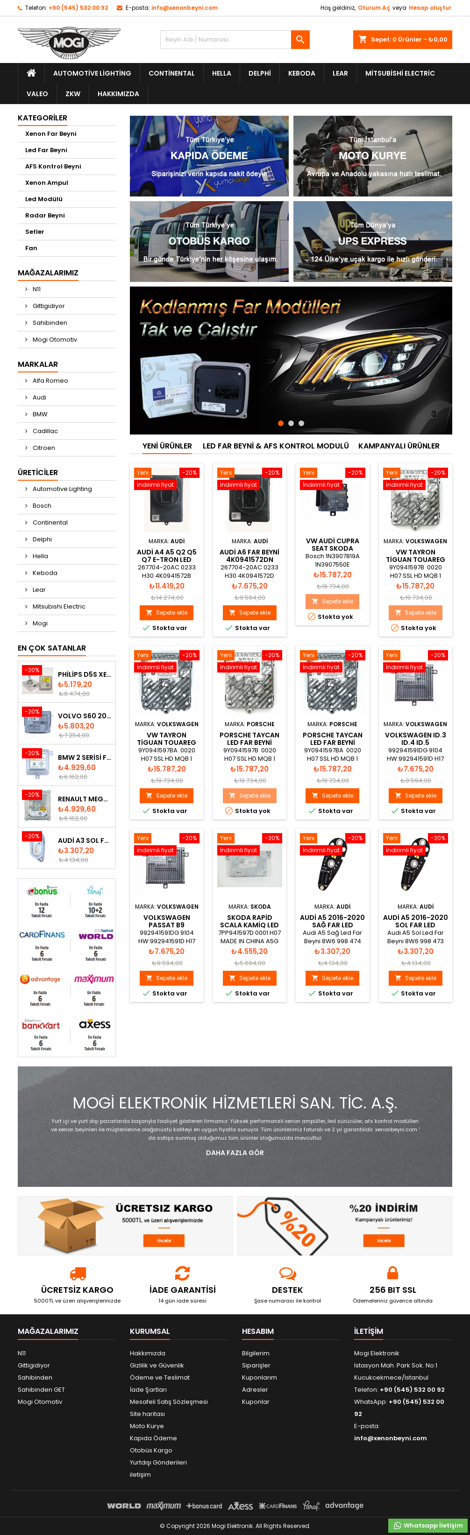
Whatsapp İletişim (428, 1525)
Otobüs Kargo (151, 1450)
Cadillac (44, 431)
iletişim (140, 1474)
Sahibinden (49, 322)
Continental (172, 73)
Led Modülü (44, 199)
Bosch (41, 505)
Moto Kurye (147, 1426)
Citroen (43, 447)
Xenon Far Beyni (51, 133)
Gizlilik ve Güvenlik (157, 1365)
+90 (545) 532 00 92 (78, 8)
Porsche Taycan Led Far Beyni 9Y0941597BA (333, 742)
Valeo (37, 93)
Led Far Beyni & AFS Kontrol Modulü (276, 446)
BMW (39, 414)
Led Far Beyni (46, 150)
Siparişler (256, 1365)
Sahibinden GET (41, 1389)
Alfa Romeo (49, 380)
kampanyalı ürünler (399, 446)
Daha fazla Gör (235, 1152)
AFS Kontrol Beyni (53, 166)
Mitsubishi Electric (400, 73)
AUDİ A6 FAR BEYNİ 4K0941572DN (249, 555)
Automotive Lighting (92, 73)
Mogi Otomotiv (54, 339)
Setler (34, 231)
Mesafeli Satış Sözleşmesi (169, 1401)
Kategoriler (42, 117)
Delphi (260, 73)
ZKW (72, 93)
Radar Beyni (45, 215)
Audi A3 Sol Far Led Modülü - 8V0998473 (85, 840)
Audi (38, 397)
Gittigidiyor (48, 305)
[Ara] (235, 39)
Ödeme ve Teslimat (160, 1377)
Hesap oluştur (430, 8)
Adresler (255, 1389)
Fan (31, 248)
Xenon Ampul (46, 182)
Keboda (301, 73)
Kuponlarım (259, 1377)
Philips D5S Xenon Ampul (85, 674)
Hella (221, 73)
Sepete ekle (166, 613)
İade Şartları (148, 1389)
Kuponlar (256, 1401)
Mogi (39, 623)
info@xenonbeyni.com (184, 8)
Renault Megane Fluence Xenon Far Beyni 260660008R (85, 799)
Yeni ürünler (167, 446)
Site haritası (147, 1413)
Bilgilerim (256, 1353)
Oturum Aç (374, 8)
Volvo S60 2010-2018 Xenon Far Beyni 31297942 (85, 716)
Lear (340, 73)
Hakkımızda (118, 93)
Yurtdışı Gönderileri (158, 1462)
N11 (36, 289)
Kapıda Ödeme (153, 1438)
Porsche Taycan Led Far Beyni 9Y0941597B (249, 742)
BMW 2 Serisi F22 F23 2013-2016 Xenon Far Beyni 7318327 (85, 757)
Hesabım (258, 1331)
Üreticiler (38, 472)
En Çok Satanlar (52, 648)
